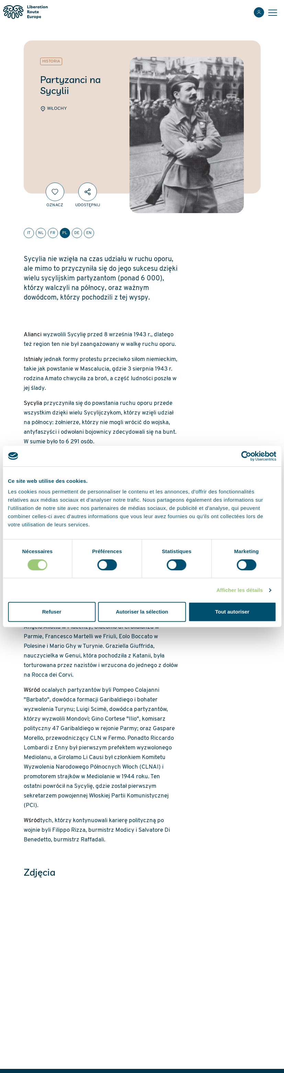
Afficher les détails (239, 590)
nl (41, 233)
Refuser (51, 612)
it (29, 233)
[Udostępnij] (87, 192)
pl (64, 233)
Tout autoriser (232, 612)
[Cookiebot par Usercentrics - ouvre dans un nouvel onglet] (246, 456)
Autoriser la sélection (142, 612)
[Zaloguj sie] (259, 12)
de (76, 233)
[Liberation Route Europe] (25, 12)
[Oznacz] (55, 192)
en (89, 233)
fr (52, 233)
